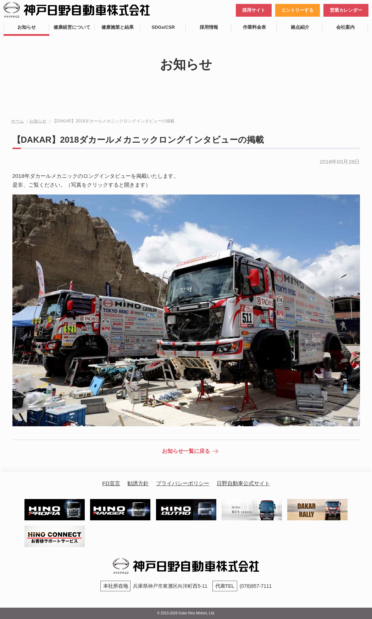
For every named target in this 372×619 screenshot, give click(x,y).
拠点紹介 (300, 27)
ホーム (17, 121)
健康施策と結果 (117, 27)
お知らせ (26, 27)
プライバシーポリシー (182, 483)
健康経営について (72, 27)
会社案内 (345, 27)
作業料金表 (254, 27)
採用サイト (253, 10)
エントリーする (297, 10)
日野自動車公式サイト (243, 483)
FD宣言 (111, 483)
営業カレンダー (346, 10)
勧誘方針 (138, 483)
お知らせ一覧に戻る (186, 451)
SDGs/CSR (163, 27)
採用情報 (209, 27)
